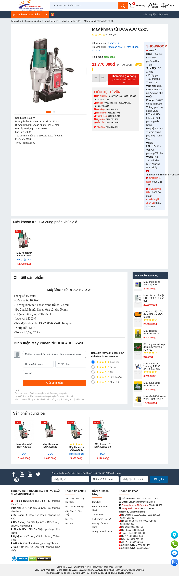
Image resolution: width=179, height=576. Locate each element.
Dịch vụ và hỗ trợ (101, 519)
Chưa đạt (105, 382)
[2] (93, 377)
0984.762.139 (112, 122)
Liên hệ (69, 523)
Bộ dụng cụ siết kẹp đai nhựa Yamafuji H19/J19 (154, 347)
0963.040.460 (114, 116)
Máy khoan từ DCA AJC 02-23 (24, 254)
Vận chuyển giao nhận (73, 513)
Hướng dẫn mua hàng (100, 525)
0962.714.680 (125, 103)
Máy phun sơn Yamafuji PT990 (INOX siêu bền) (152, 366)
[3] (93, 372)
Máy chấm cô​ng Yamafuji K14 (152, 283)
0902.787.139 (115, 96)
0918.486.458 (111, 103)
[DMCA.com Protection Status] (40, 558)
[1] (93, 382)
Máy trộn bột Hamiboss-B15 (151, 332)
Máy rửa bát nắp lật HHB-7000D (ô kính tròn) (154, 298)
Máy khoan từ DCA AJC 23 (50, 445)
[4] (93, 367)
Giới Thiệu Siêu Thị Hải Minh (74, 500)
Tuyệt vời (105, 362)
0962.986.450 (112, 109)
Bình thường (106, 377)
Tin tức (68, 519)
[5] (93, 362)
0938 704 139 (136, 542)
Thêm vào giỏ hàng (123, 79)
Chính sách (98, 514)
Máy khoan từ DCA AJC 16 (24, 445)
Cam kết (96, 502)
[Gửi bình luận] (54, 383)
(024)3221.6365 (102, 106)
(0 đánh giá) (104, 34)
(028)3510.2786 (102, 99)
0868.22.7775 (114, 113)
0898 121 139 (144, 545)
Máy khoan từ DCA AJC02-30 (102, 445)
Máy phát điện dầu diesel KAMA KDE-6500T (153, 314)
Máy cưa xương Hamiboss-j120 (152, 384)
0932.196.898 (129, 96)
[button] (168, 5)
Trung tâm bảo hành (102, 531)
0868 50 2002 (143, 548)
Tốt (102, 372)
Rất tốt (103, 367)
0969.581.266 (112, 119)
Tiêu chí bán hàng (74, 506)
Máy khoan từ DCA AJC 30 (76, 448)
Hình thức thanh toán (100, 508)
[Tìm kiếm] (123, 5)
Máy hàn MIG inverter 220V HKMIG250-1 (155, 397)
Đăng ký (159, 479)
